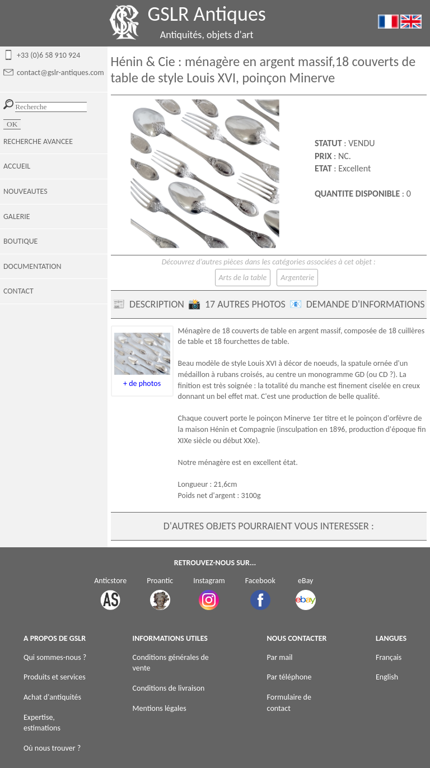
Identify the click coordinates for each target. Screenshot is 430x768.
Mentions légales (159, 708)
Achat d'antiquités (52, 697)
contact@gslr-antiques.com (60, 72)
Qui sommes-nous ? (55, 657)
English (387, 677)
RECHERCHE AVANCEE (38, 141)
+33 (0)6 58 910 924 (48, 55)
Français (388, 657)
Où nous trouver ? (52, 748)
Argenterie (297, 277)
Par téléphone (289, 677)
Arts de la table (243, 277)
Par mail (280, 657)
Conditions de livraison (169, 688)
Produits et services (55, 677)
